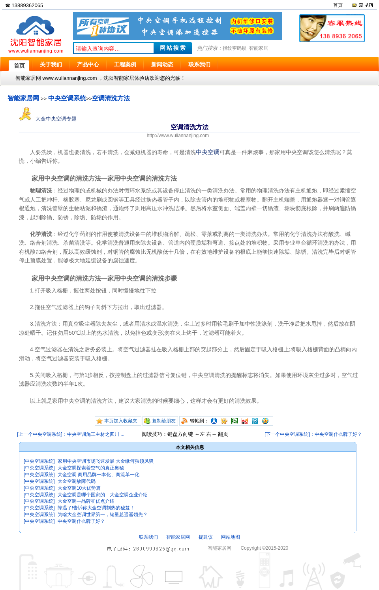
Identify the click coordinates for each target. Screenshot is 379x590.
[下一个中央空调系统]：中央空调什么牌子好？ (313, 434)
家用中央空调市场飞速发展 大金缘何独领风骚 (106, 461)
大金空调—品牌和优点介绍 (86, 501)
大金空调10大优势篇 (79, 488)
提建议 (206, 537)
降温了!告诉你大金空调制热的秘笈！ (96, 508)
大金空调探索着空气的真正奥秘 (91, 468)
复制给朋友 (164, 421)
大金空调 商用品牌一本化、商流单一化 (98, 474)
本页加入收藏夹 (120, 421)
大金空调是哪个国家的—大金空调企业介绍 (103, 495)
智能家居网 (23, 98)
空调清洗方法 (111, 98)
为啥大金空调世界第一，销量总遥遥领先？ (103, 514)
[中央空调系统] (39, 461)
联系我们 (148, 537)
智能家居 (258, 48)
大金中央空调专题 (48, 119)
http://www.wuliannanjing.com (178, 135)
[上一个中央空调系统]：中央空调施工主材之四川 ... (70, 434)
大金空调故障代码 (77, 481)
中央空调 (208, 152)
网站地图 (230, 537)
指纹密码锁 (234, 48)
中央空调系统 (67, 98)
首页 (338, 5)
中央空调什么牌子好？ (81, 521)
